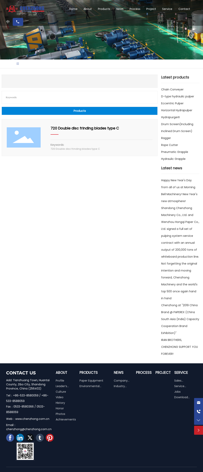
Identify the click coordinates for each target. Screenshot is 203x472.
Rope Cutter (169, 145)
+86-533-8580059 (25, 395)
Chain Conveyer (172, 89)
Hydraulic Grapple (173, 159)
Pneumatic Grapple (174, 152)
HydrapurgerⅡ (170, 117)
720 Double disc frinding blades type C (85, 128)
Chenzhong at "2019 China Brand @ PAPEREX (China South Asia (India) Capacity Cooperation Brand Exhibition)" (180, 319)
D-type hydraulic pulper (177, 96)
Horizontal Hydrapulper (176, 110)
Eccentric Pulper (172, 103)
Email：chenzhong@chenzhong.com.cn (29, 427)
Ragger (166, 138)
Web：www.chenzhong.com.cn (27, 419)
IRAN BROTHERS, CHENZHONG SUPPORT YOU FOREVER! (179, 347)
